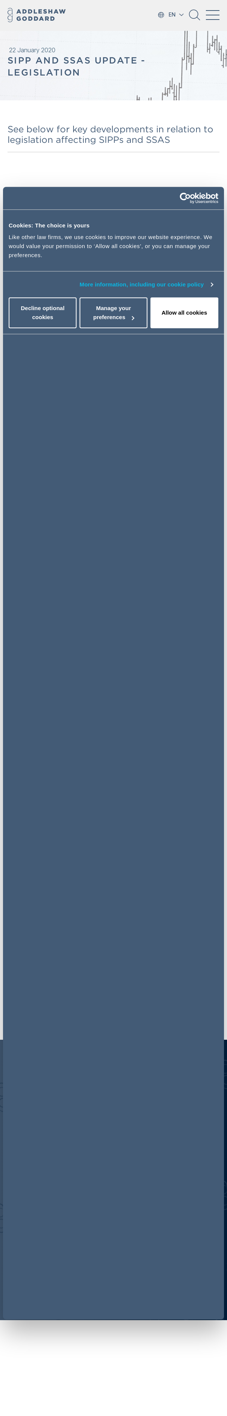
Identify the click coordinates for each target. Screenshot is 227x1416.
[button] (194, 17)
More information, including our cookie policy (142, 284)
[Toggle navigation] (212, 15)
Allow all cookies (184, 313)
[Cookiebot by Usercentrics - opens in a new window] (185, 198)
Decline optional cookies (42, 313)
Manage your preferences (113, 313)
